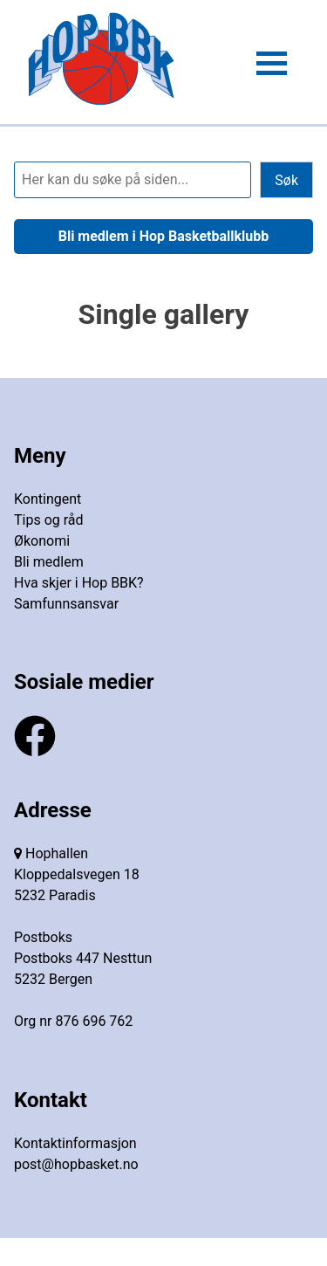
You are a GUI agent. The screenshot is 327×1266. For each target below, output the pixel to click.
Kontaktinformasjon (75, 1143)
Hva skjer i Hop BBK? (79, 583)
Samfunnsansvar (66, 603)
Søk (286, 180)
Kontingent (47, 499)
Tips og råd (49, 520)
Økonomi (42, 541)
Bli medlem (49, 562)
